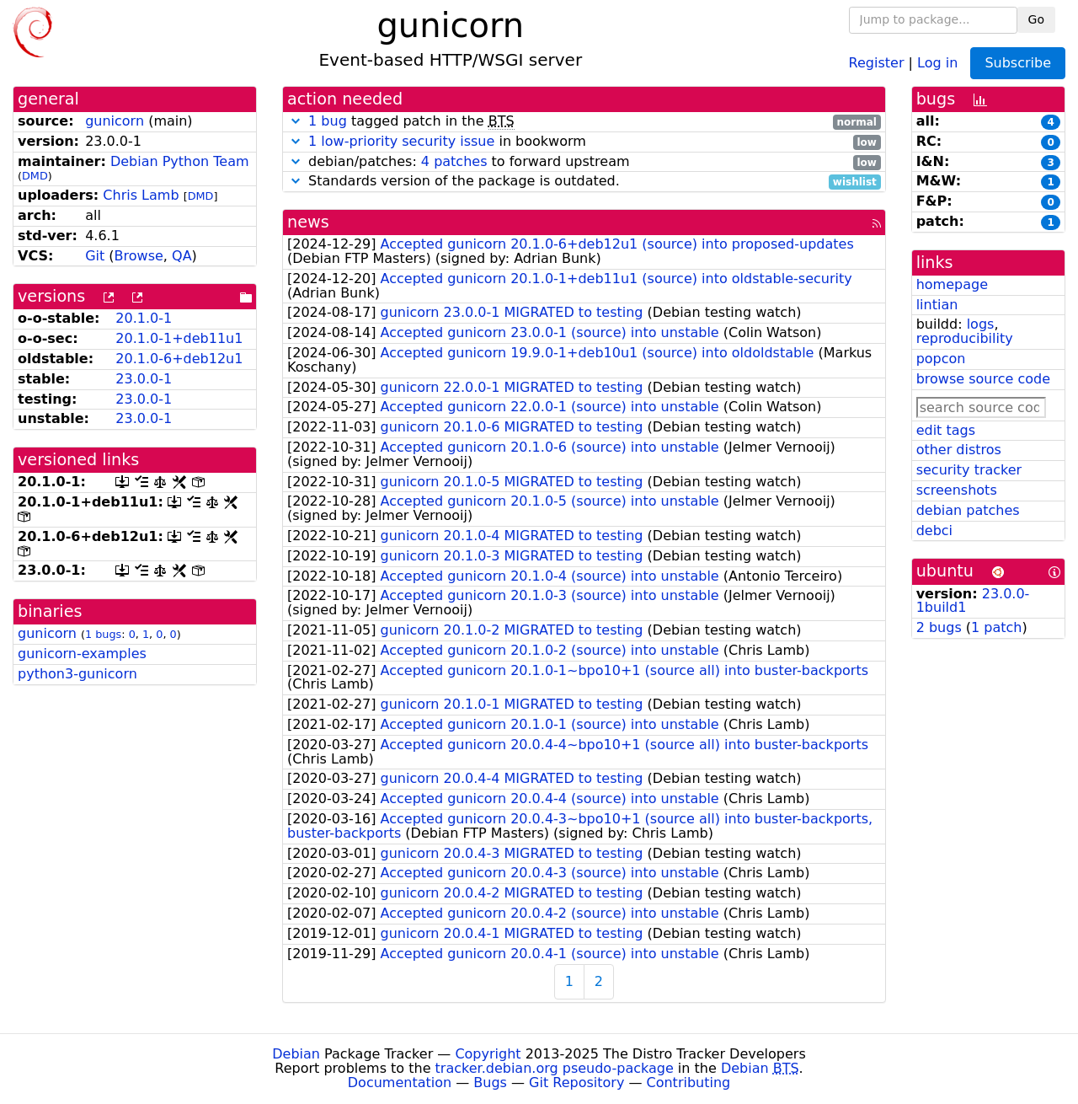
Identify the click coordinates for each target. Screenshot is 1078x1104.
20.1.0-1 (143, 318)
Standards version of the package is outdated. (584, 181)
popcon (941, 359)
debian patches (968, 510)
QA (182, 256)
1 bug (327, 121)
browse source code (983, 379)
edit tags (945, 430)
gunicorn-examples (82, 654)
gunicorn (114, 121)
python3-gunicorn (77, 674)
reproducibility (964, 338)
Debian (296, 1054)
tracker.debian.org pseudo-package (554, 1068)
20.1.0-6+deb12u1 (179, 359)
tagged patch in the (584, 122)
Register (877, 62)
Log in (937, 62)
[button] (295, 121)
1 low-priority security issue (401, 141)
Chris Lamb (141, 195)
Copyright (487, 1054)
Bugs (490, 1083)
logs (981, 324)
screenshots (956, 490)
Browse (139, 256)
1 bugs (103, 634)
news (308, 222)
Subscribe (1018, 63)
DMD (35, 175)
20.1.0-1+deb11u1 (179, 338)
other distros (958, 450)
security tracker (969, 470)
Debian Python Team (179, 161)
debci (934, 531)
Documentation (399, 1083)
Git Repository (576, 1083)
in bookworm (584, 142)
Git (94, 256)
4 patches (454, 161)
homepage (952, 284)
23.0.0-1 (143, 379)
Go (1036, 19)
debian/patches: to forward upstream (584, 162)
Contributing (689, 1083)
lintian (937, 305)
